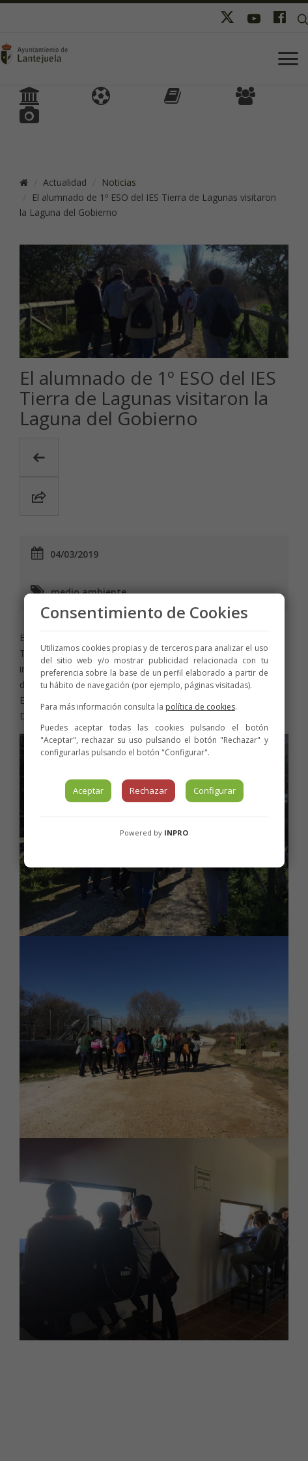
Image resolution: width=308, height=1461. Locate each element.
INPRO (176, 832)
